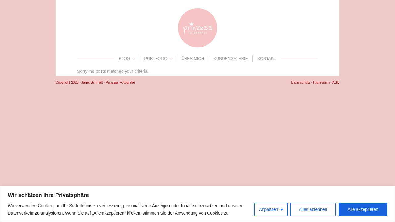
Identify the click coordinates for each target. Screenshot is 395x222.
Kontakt (266, 58)
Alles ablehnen (313, 209)
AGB (335, 82)
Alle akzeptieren (362, 209)
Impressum (321, 82)
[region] (197, 204)
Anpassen (268, 209)
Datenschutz (300, 82)
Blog (124, 58)
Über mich (192, 58)
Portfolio (155, 58)
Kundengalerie (231, 58)
